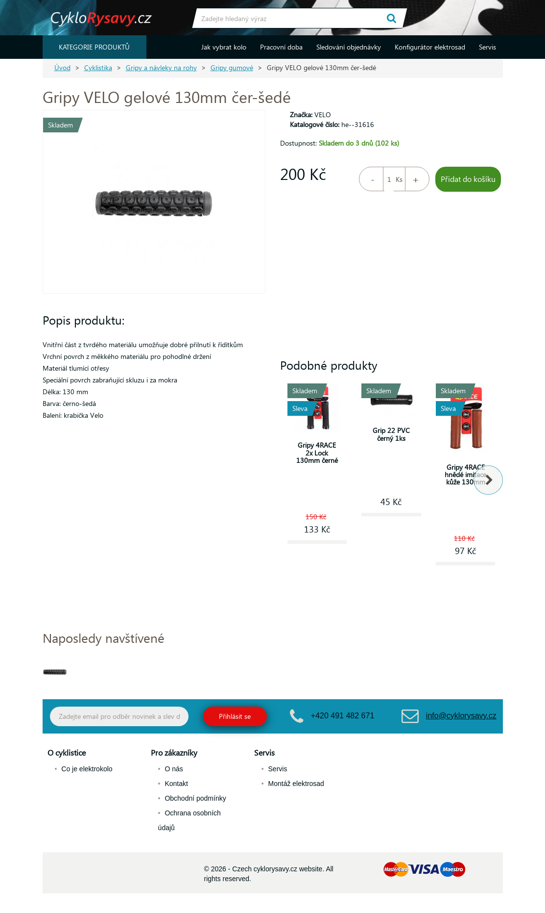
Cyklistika (98, 67)
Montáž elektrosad (296, 783)
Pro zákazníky (174, 752)
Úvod (62, 67)
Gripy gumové (232, 67)
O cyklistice (66, 752)
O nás (174, 769)
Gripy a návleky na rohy (161, 67)
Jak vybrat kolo (223, 46)
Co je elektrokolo (86, 769)
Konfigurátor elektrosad (430, 46)
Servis (487, 46)
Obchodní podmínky (195, 798)
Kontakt (176, 783)
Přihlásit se (235, 716)
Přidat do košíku (468, 179)
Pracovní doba (281, 46)
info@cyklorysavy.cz (461, 715)
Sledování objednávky (348, 46)
